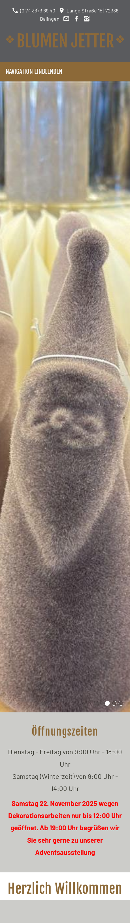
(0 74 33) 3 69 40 (33, 10)
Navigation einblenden (34, 71)
